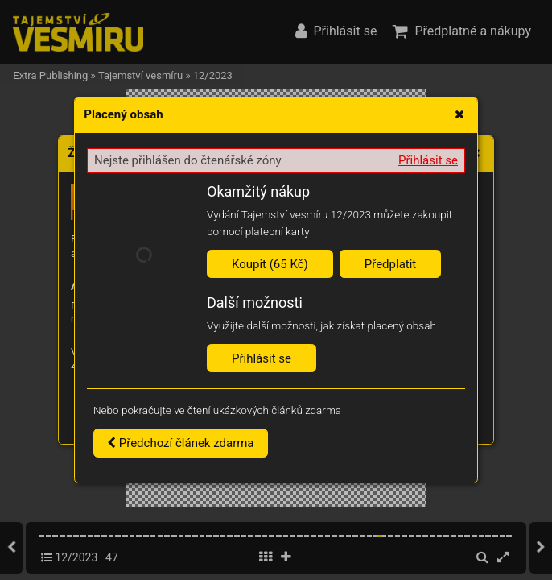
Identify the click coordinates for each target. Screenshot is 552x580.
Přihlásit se (428, 160)
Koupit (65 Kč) (270, 264)
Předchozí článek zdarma (180, 443)
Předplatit (391, 264)
